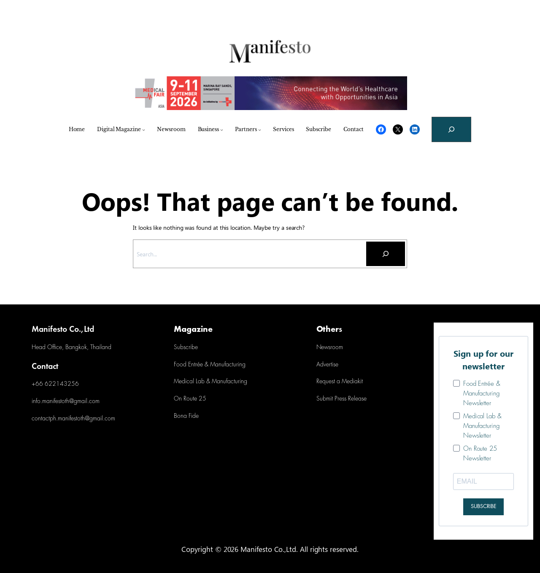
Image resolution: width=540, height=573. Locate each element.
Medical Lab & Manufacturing (210, 382)
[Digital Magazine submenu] (143, 129)
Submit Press (331, 399)
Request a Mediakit (339, 382)
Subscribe (185, 347)
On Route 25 (190, 399)
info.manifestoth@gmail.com (66, 401)
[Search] (385, 254)
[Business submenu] (221, 129)
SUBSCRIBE (483, 506)
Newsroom (329, 347)
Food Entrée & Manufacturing (210, 365)
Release (356, 399)
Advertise (327, 365)
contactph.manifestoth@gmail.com (73, 419)
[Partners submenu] (259, 129)
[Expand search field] (451, 129)
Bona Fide (186, 416)
